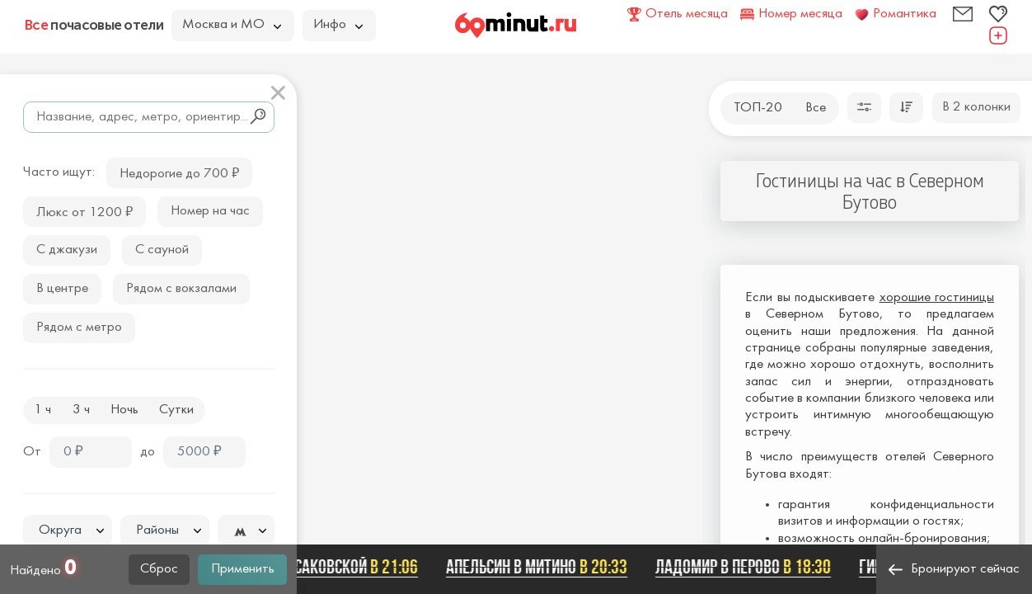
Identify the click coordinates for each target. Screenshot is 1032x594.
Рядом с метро (79, 327)
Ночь (124, 410)
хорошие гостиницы (937, 297)
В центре (62, 288)
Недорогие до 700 (179, 172)
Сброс (159, 569)
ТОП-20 (758, 108)
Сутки (176, 410)
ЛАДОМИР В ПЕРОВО (746, 567)
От (32, 452)
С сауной (162, 250)
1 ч (42, 410)
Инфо (338, 24)
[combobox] (67, 530)
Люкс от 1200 (84, 210)
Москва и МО (231, 24)
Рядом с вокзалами (181, 288)
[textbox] (67, 531)
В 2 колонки (976, 107)
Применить (242, 569)
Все (815, 108)
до (147, 452)
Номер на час (210, 211)
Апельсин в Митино (540, 567)
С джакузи (66, 250)
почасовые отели (94, 24)
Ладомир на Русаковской (309, 567)
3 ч (81, 410)
